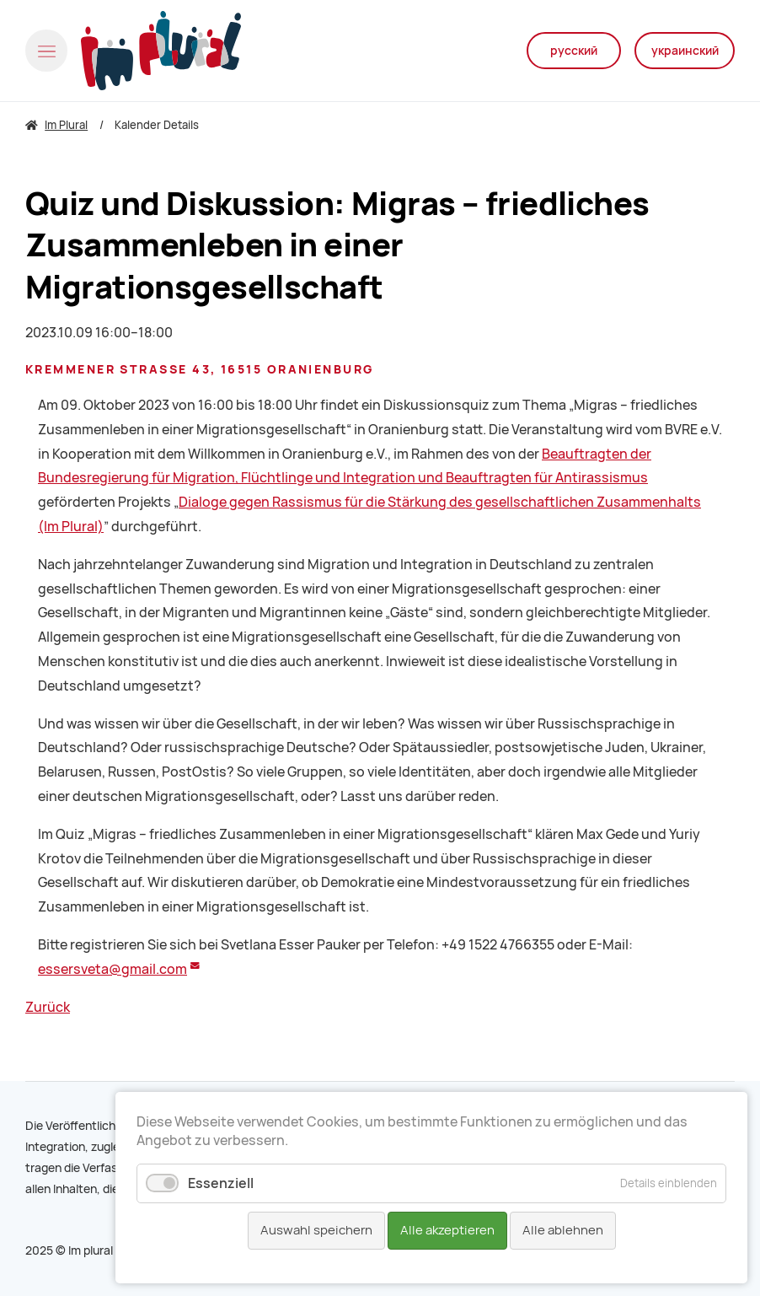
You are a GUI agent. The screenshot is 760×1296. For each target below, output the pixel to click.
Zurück (47, 1007)
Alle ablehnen (562, 1230)
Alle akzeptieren (447, 1230)
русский (573, 50)
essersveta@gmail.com (112, 969)
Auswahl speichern (316, 1230)
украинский (685, 50)
